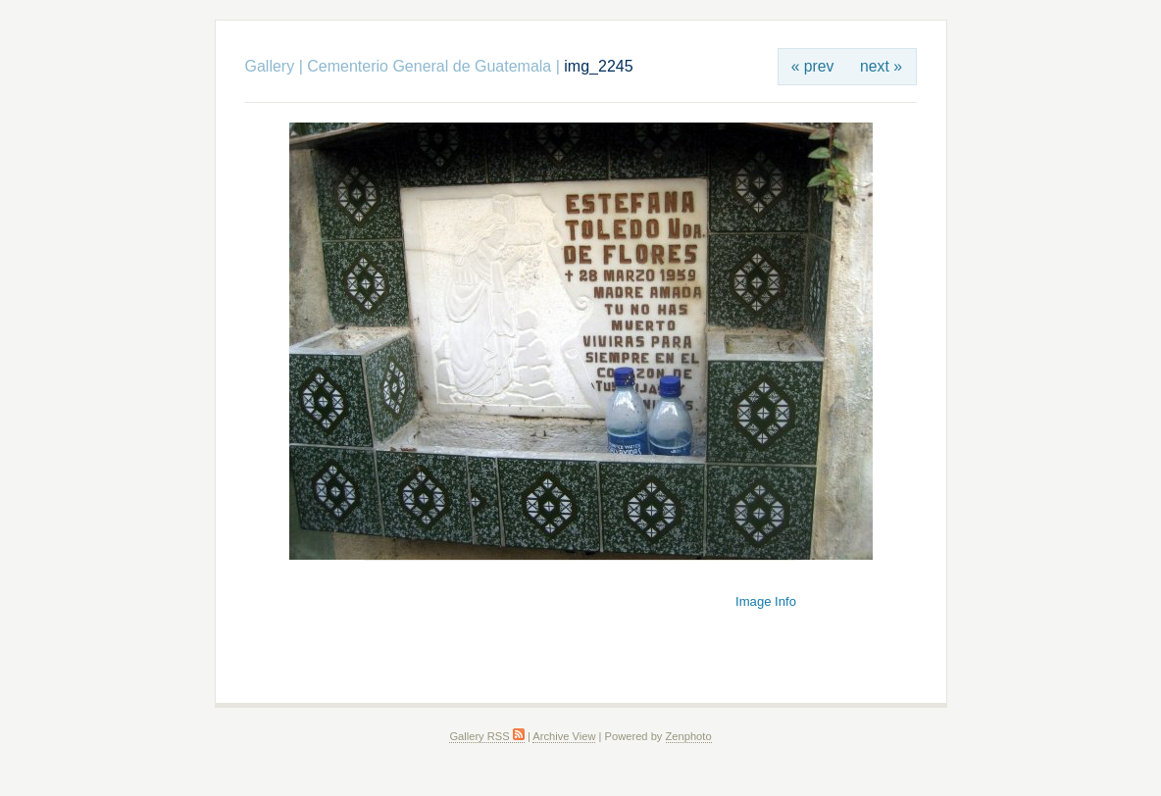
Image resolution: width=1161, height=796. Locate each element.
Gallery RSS (486, 736)
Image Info (765, 601)
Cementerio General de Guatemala (429, 66)
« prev (812, 66)
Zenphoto (689, 736)
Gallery (270, 66)
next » (881, 66)
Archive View (563, 736)
